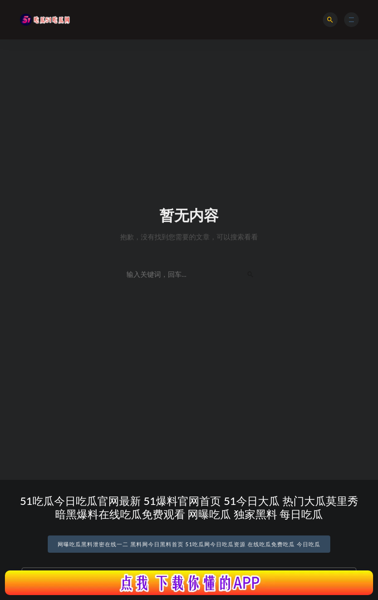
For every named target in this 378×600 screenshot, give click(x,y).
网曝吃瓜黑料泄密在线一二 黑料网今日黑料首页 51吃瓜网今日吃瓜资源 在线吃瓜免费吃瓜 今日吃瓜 (189, 544)
